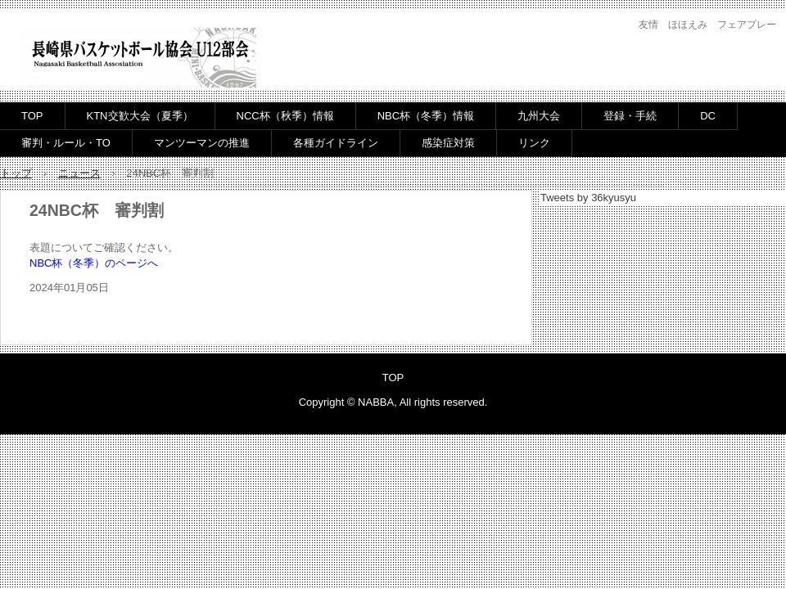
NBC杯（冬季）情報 (425, 116)
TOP (32, 116)
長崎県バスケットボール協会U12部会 (138, 59)
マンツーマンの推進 (202, 143)
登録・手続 (630, 116)
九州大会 (538, 116)
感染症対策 (448, 143)
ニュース (79, 173)
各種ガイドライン (335, 143)
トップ (16, 173)
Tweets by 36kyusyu (588, 197)
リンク (534, 143)
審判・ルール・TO (66, 143)
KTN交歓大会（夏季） (140, 116)
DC (708, 116)
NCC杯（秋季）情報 (285, 116)
